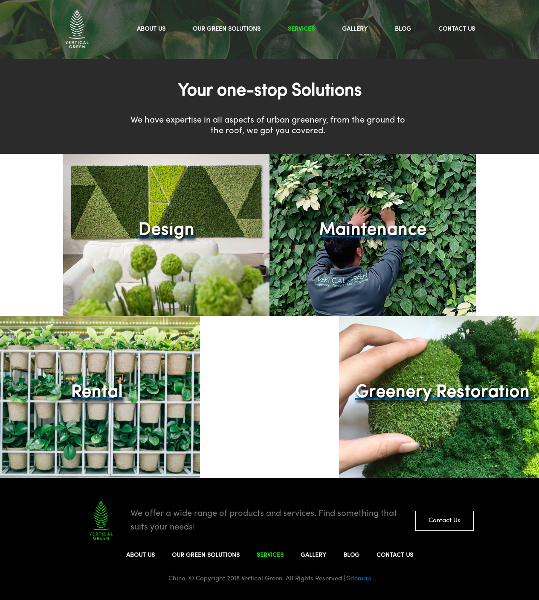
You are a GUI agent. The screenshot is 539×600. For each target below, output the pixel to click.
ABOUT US (151, 29)
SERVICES (301, 29)
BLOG (403, 29)
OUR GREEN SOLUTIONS (227, 29)
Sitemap (358, 579)
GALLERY (355, 29)
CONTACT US (456, 29)
